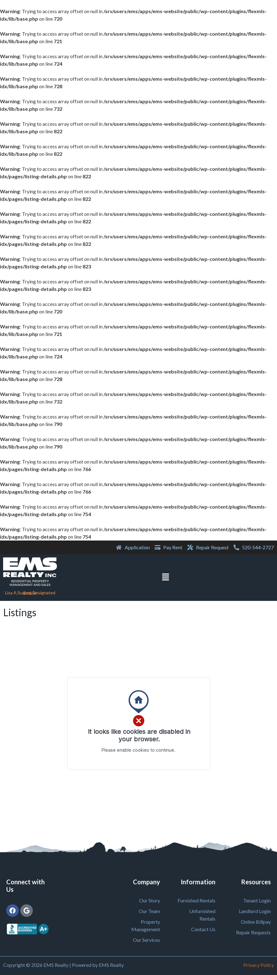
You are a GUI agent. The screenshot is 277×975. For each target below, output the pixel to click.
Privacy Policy (258, 965)
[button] (165, 577)
